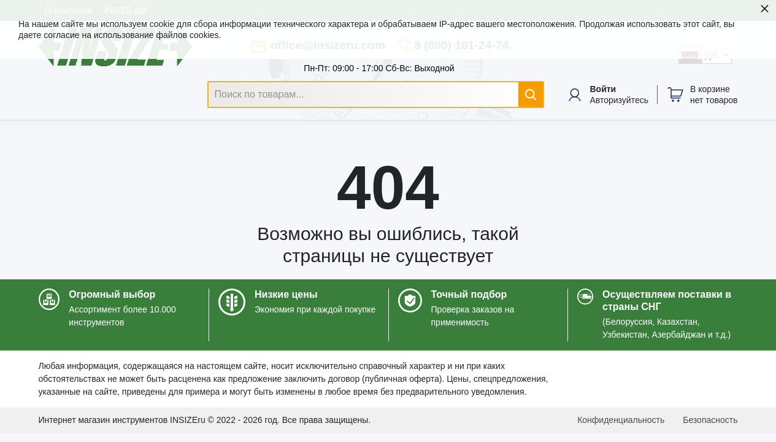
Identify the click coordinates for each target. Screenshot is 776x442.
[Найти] (530, 94)
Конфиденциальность (620, 420)
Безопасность (710, 420)
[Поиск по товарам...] (376, 94)
